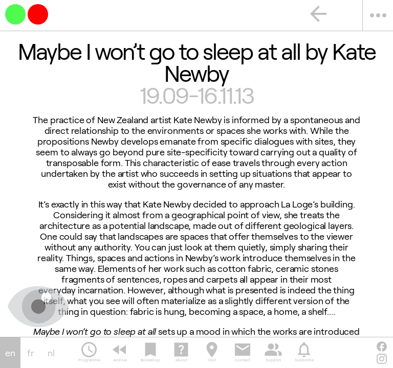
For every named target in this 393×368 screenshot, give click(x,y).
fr (30, 353)
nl (51, 353)
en (10, 353)
